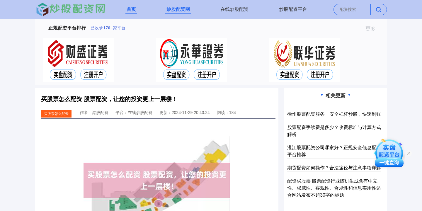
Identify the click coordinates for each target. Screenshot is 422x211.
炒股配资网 (178, 9)
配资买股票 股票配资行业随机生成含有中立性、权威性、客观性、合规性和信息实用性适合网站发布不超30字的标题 (334, 188)
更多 (373, 29)
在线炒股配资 (234, 9)
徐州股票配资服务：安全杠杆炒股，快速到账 (334, 114)
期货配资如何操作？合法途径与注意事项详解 (334, 167)
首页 (131, 9)
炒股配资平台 (293, 9)
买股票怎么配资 (56, 114)
